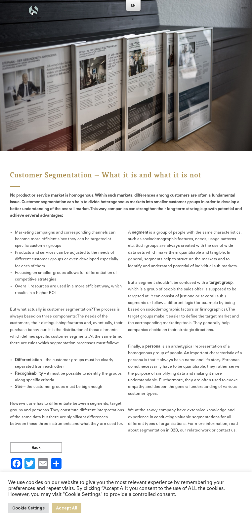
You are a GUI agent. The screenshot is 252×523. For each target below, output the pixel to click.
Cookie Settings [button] (28, 507)
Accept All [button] (66, 507)
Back (36, 447)
